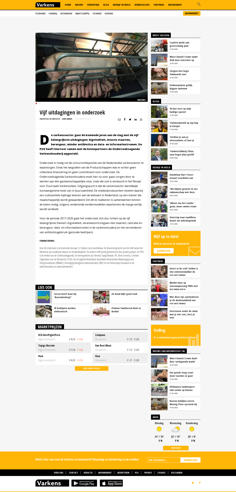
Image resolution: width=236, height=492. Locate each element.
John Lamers (67, 119)
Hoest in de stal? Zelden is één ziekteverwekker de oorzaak (184, 270)
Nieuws (79, 4)
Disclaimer (176, 472)
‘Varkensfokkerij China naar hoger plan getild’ (182, 152)
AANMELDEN (190, 460)
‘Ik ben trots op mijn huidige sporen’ (180, 110)
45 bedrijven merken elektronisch (65, 309)
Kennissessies (142, 4)
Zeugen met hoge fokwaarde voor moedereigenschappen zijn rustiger (184, 72)
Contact (73, 472)
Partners (159, 4)
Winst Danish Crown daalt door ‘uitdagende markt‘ (183, 360)
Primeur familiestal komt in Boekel (126, 309)
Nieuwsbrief (175, 4)
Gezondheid (66, 13)
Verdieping (93, 4)
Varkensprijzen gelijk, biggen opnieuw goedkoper (181, 86)
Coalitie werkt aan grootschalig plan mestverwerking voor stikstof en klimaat (181, 44)
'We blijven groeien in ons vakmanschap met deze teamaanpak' (184, 190)
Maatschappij (82, 13)
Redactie (88, 472)
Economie (40, 13)
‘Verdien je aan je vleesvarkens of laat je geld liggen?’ (182, 138)
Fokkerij (53, 13)
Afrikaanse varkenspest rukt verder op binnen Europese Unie (182, 388)
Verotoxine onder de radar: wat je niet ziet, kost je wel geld (184, 312)
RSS (137, 472)
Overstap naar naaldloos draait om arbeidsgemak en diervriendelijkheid (183, 219)
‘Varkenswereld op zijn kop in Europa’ (184, 124)
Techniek (96, 13)
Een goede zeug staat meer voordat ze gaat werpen (181, 374)
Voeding (109, 13)
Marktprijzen (50, 326)
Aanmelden (163, 251)
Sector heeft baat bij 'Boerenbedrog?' (65, 295)
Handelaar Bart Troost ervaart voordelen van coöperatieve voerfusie (182, 176)
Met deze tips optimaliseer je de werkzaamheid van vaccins (184, 298)
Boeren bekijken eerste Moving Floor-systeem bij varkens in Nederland (183, 402)
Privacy (148, 472)
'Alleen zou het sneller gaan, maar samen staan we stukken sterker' (183, 204)
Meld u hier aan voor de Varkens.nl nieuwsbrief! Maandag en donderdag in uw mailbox (87, 459)
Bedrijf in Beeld (122, 4)
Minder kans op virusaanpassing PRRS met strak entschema (184, 284)
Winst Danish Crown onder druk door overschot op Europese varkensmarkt (184, 58)
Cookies (161, 472)
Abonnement (192, 13)
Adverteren (123, 472)
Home (68, 4)
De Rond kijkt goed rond (124, 293)
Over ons (58, 472)
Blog (106, 4)
